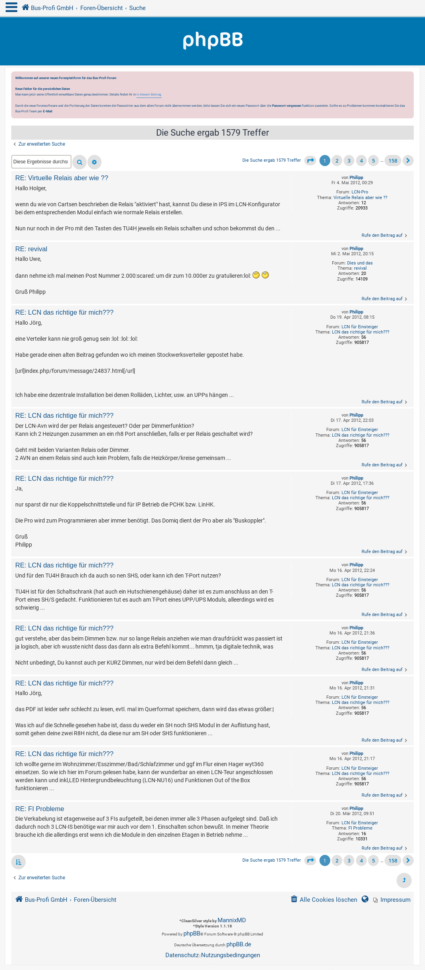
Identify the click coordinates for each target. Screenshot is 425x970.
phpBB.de (238, 944)
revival (360, 268)
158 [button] (392, 160)
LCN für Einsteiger (360, 326)
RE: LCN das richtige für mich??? (64, 312)
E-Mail (47, 111)
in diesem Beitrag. (149, 94)
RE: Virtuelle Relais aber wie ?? (61, 177)
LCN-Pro (360, 192)
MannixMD (232, 920)
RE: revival (31, 248)
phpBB (191, 933)
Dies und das (360, 263)
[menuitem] (392, 900)
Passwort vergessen (286, 106)
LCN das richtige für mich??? (360, 332)
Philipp (356, 177)
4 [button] (361, 160)
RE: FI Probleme (39, 808)
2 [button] (337, 160)
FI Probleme (360, 828)
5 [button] (373, 160)
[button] (310, 160)
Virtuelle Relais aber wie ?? (360, 197)
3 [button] (349, 160)
